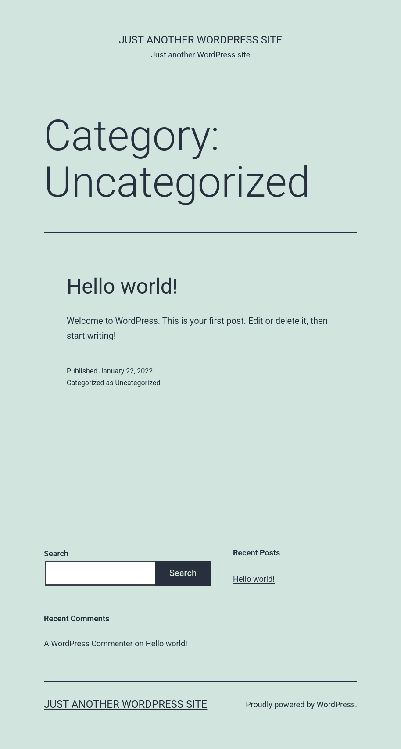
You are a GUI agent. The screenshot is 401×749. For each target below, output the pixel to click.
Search (56, 553)
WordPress (336, 704)
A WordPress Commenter (88, 643)
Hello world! (122, 286)
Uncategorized (137, 383)
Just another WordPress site (200, 40)
